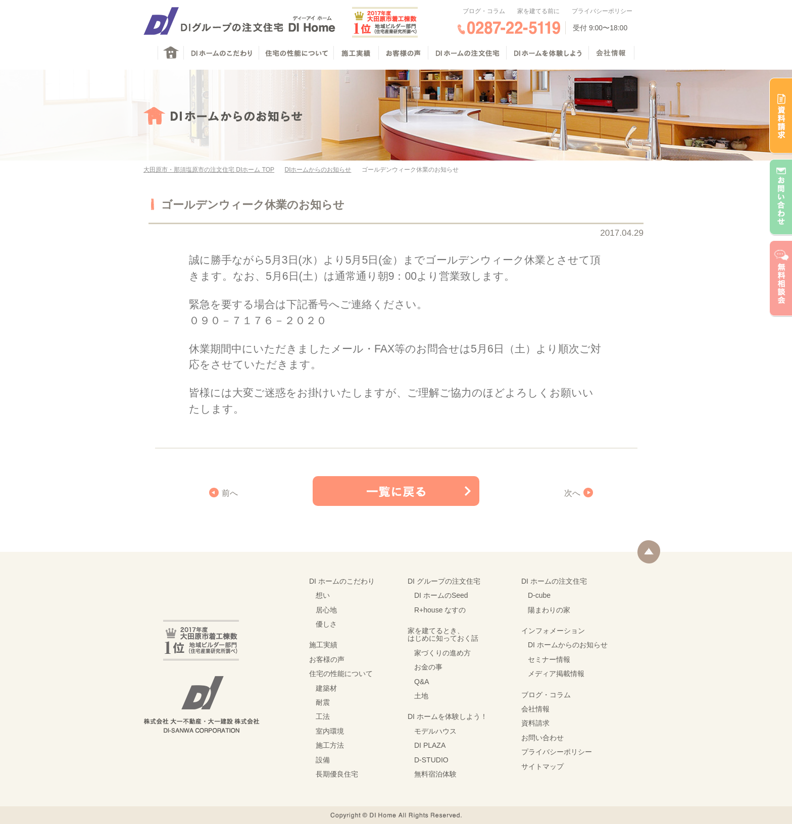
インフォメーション (553, 631)
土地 (421, 696)
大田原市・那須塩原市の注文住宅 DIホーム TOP (208, 169)
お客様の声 (326, 659)
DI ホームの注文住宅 (554, 581)
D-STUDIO (431, 760)
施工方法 (330, 745)
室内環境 (330, 731)
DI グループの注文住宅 (444, 581)
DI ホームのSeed (441, 595)
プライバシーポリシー (602, 11)
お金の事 (428, 667)
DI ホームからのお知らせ (568, 645)
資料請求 (535, 723)
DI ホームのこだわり (342, 581)
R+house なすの (440, 610)
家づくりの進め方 (442, 653)
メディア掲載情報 (556, 674)
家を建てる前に (538, 11)
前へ (230, 493)
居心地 (326, 610)
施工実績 (323, 645)
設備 (323, 760)
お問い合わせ (542, 738)
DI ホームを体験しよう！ (447, 716)
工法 (323, 716)
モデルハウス (435, 731)
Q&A (421, 682)
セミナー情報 (549, 659)
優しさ (326, 624)
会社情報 (535, 709)
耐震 (323, 702)
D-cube (539, 595)
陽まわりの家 (549, 610)
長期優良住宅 (337, 774)
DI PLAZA (429, 745)
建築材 (326, 688)
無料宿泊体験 (435, 774)
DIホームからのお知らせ (317, 169)
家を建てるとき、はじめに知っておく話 (443, 634)
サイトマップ (542, 766)
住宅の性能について (341, 674)
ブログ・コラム (484, 11)
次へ (572, 493)
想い (323, 595)
